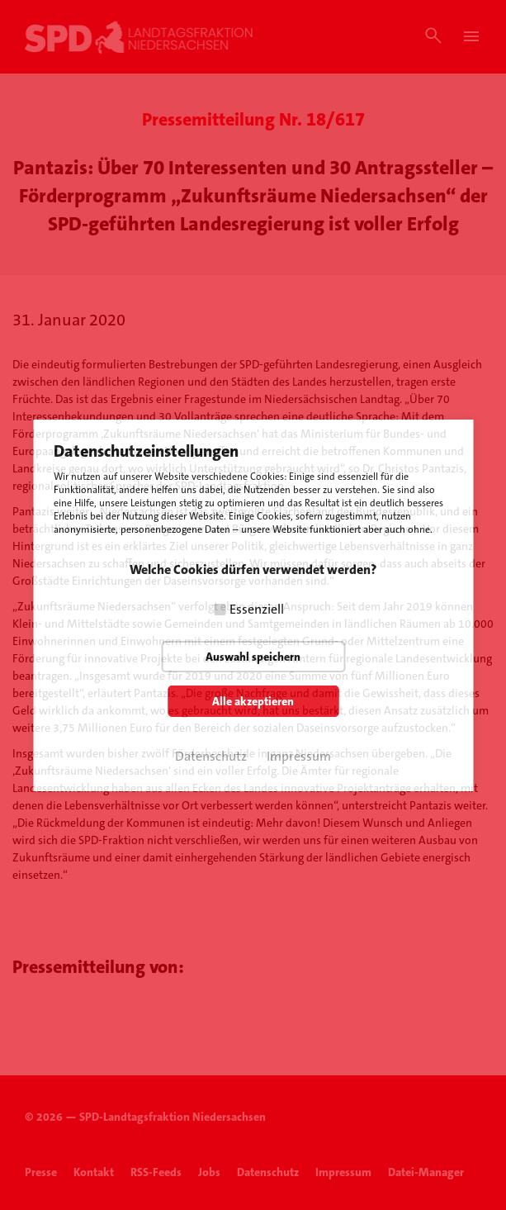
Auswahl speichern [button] (253, 656)
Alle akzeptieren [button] (253, 701)
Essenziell (256, 609)
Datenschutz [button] (211, 756)
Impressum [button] (299, 756)
